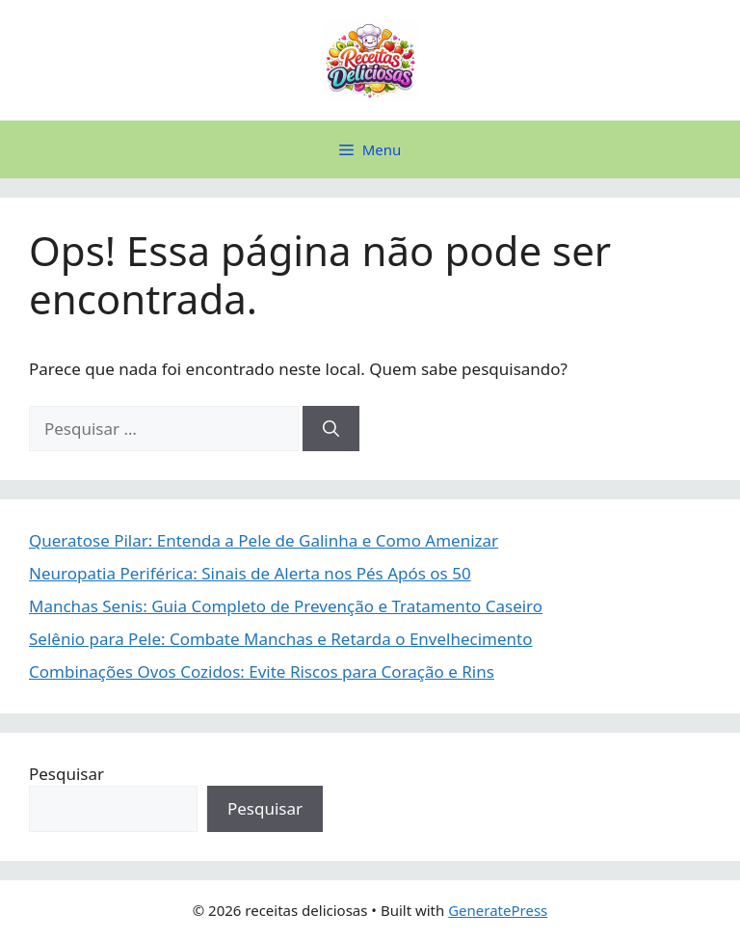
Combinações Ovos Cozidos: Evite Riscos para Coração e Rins (261, 671)
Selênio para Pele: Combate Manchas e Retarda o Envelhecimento (281, 639)
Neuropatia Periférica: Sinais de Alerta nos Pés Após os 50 (250, 573)
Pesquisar (66, 774)
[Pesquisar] (331, 429)
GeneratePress (497, 910)
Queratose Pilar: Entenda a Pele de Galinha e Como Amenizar (263, 540)
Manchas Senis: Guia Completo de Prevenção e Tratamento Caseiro (285, 606)
